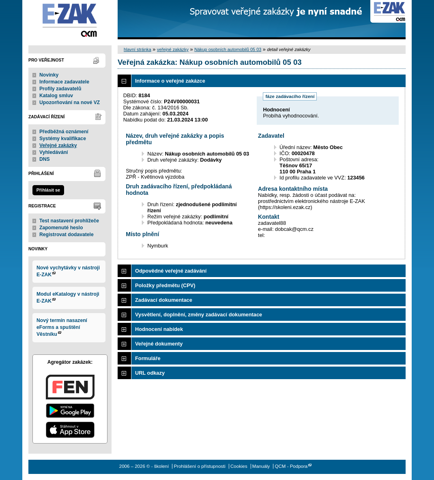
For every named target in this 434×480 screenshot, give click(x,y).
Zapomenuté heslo (61, 227)
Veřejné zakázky (58, 145)
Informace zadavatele (64, 82)
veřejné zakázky (173, 49)
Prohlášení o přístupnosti (199, 466)
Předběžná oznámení (63, 131)
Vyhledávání (53, 152)
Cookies (238, 466)
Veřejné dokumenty (159, 344)
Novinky (48, 75)
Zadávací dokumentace (163, 300)
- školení (70, 19)
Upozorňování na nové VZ (69, 102)
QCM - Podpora (291, 466)
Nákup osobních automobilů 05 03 (227, 49)
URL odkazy (150, 373)
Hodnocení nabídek (159, 329)
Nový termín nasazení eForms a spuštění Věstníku (62, 327)
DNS (44, 159)
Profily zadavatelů (60, 89)
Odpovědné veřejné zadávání (170, 271)
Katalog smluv (56, 95)
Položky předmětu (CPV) (165, 285)
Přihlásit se (48, 190)
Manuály (261, 466)
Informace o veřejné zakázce (170, 81)
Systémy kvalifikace (62, 138)
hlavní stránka (137, 49)
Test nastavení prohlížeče (69, 221)
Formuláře (148, 358)
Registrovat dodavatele (66, 234)
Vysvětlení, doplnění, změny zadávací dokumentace (198, 314)
